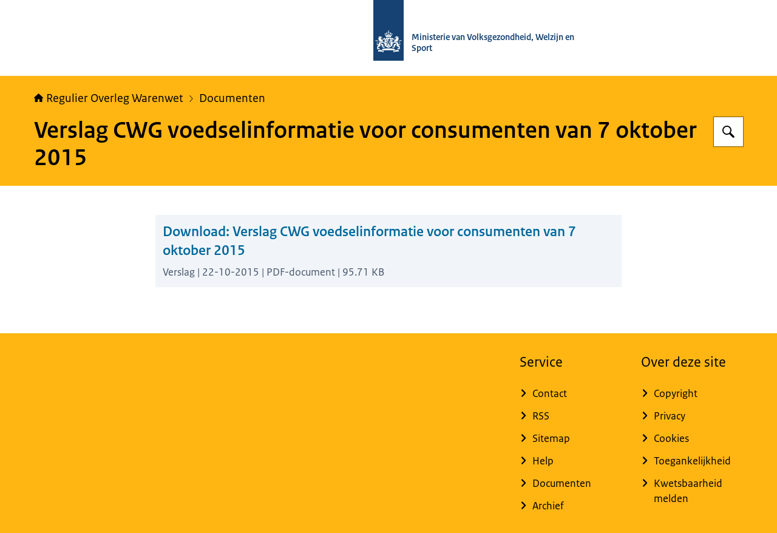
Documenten (232, 98)
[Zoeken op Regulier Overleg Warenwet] (728, 131)
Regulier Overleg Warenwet (108, 98)
